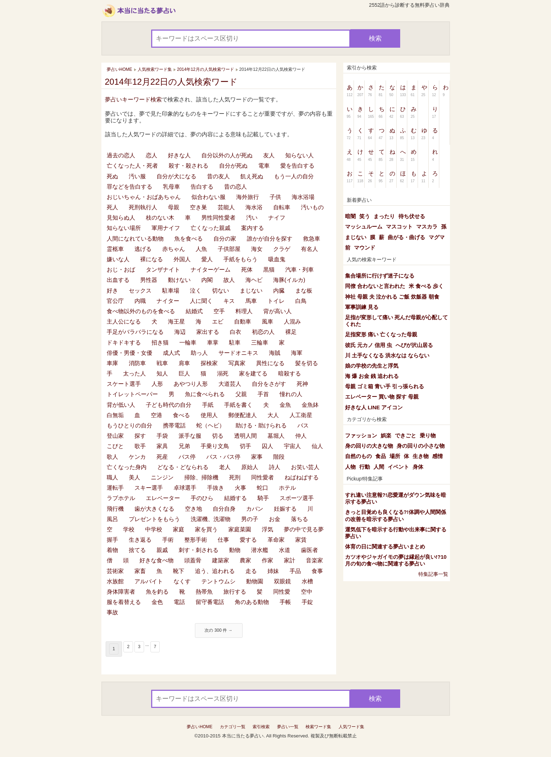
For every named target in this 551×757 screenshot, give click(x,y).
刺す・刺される (198, 550)
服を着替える (124, 602)
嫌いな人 (118, 259)
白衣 (235, 332)
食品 (380, 456)
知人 (162, 373)
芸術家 (115, 571)
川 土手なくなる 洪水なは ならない (387, 355)
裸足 (291, 332)
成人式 (171, 353)
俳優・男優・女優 (129, 353)
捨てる (137, 550)
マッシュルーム (363, 227)
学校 (128, 529)
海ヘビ (254, 280)
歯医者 (309, 550)
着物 (112, 550)
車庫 (112, 363)
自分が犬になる (176, 176)
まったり (384, 216)
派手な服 (190, 436)
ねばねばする (302, 477)
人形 (157, 384)
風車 (267, 322)
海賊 (274, 353)
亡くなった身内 (127, 467)
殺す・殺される (188, 166)
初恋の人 (263, 332)
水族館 (115, 581)
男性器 (148, 280)
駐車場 (170, 291)
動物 (234, 550)
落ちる (299, 519)
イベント (398, 467)
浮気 (267, 529)
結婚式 (194, 311)
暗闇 (350, 216)
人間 (378, 467)
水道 (284, 550)
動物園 (254, 581)
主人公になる (124, 322)
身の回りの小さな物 (421, 446)
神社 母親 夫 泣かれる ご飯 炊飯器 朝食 (392, 297)
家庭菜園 (239, 529)
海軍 (296, 353)
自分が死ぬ (233, 166)
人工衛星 (301, 415)
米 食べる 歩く (426, 286)
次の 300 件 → (218, 630)
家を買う (206, 529)
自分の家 (224, 239)
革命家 (276, 540)
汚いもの (312, 207)
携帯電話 (174, 425)
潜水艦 (259, 550)
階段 (279, 457)
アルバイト (148, 581)
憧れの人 (291, 394)
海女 (257, 249)
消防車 (137, 363)
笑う (364, 216)
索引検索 (261, 726)
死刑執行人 (143, 207)
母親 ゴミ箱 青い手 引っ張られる (384, 386)
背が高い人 (277, 311)
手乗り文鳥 (215, 446)
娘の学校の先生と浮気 (371, 366)
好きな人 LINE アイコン (374, 407)
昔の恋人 (235, 187)
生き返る (140, 540)
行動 (364, 467)
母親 (173, 207)
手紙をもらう (240, 259)
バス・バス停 (223, 457)
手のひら (202, 498)
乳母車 (171, 187)
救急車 (311, 239)
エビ (217, 322)
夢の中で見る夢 (304, 529)
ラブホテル (121, 498)
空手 (219, 311)
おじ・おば (121, 270)
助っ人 (199, 353)
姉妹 (273, 571)
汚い (252, 218)
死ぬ (112, 176)
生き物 (421, 456)
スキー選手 (148, 488)
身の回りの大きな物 (369, 446)
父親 (241, 394)
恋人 (151, 155)
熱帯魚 (204, 592)
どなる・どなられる (182, 467)
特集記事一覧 (433, 574)
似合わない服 (208, 197)
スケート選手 (124, 384)
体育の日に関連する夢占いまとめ (385, 546)
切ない (220, 291)
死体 (247, 270)
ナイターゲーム (211, 270)
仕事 (223, 540)
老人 (225, 467)
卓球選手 (185, 488)
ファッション (361, 435)
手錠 (307, 602)
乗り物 (428, 435)
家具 (162, 446)
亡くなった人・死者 (132, 166)
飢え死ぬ (251, 176)
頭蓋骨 (192, 560)
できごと (405, 435)
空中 (306, 592)
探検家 (209, 363)
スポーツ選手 (297, 498)
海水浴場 (303, 197)
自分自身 (224, 509)
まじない (251, 291)
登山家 (115, 436)
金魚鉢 (310, 405)
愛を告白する (297, 166)
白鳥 (301, 301)
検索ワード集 (318, 726)
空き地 (193, 509)
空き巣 (198, 207)
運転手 (115, 488)
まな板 (303, 291)
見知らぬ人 (121, 218)
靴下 (178, 571)
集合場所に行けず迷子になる (379, 276)
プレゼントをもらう (154, 519)
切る (217, 436)
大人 (273, 415)
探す (140, 436)
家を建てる (253, 373)
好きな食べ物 (156, 560)
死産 (162, 457)
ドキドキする (124, 343)
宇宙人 (292, 446)
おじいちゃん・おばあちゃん (144, 197)
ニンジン (162, 477)
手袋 (162, 436)
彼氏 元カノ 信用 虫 (368, 345)
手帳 (285, 602)
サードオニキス (238, 353)
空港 (156, 415)
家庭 (178, 529)
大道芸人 (229, 384)
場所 (395, 456)
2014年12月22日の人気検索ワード (171, 81)
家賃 (301, 540)
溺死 (222, 373)
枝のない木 (160, 218)
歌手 (140, 446)
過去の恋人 (121, 155)
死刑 (234, 477)
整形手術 (195, 540)
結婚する (235, 498)
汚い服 (137, 176)
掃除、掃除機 (201, 477)
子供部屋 (229, 249)
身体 (418, 467)
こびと (115, 446)
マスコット (399, 227)
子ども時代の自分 (168, 405)
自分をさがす (269, 384)
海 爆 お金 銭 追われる (372, 376)
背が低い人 (121, 405)
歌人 (112, 457)
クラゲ (281, 249)
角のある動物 (252, 602)
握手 (112, 540)
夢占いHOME (199, 726)
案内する (252, 228)
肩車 (184, 363)
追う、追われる (215, 571)
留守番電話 (210, 602)
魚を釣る (157, 592)
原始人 (249, 467)
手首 (263, 394)
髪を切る (306, 363)
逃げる (143, 249)
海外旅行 (247, 197)
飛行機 (115, 509)
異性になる (270, 363)
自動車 (242, 322)
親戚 (162, 550)
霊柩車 (115, 249)
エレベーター (163, 498)
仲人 (301, 436)
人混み (292, 322)
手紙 (207, 405)
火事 (240, 488)
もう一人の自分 (294, 176)
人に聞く (201, 301)
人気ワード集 (351, 726)
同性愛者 (262, 477)
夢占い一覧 (287, 726)
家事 (257, 457)
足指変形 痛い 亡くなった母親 (381, 334)
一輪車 (187, 343)
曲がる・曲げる (406, 237)
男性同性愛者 (218, 218)
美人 (134, 477)
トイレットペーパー (132, 394)
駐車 (234, 343)
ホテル (287, 488)
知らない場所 (124, 228)
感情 (437, 456)
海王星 (176, 322)
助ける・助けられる (261, 425)
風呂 (112, 519)
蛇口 (262, 488)
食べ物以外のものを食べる (141, 311)
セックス (140, 291)
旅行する (234, 592)
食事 (317, 571)
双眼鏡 (282, 581)
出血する (118, 280)
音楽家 (314, 560)
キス (229, 301)
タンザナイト (163, 270)
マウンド (364, 248)
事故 (112, 612)
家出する (207, 332)
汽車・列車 (299, 270)
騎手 (263, 498)
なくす (182, 581)
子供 (275, 197)
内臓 (279, 291)
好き (112, 291)
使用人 (209, 415)
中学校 (153, 529)
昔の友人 (218, 176)
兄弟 (184, 446)
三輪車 (259, 343)
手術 (168, 540)
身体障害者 (121, 592)
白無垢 (115, 415)
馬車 (251, 301)
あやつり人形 (191, 384)
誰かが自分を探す (269, 239)
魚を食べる (188, 239)
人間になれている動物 (135, 239)
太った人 (134, 373)
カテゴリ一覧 (232, 726)
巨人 (184, 373)
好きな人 (179, 155)
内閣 (207, 280)
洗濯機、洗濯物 (211, 519)
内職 (140, 301)
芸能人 (226, 207)
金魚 (285, 405)
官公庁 (115, 301)
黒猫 (269, 270)
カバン (254, 509)
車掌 (212, 343)
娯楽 (386, 435)
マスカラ (427, 227)
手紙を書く (238, 405)
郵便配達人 (242, 415)
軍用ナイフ (166, 228)
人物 (350, 467)
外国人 (182, 259)
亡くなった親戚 (211, 228)
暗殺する (289, 373)
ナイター (168, 301)
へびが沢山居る (414, 345)
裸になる (151, 259)
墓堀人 (276, 436)
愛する (248, 540)
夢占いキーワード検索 (133, 99)
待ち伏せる (411, 216)
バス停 (187, 457)
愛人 (207, 259)
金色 (157, 602)
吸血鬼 (276, 259)
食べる (181, 415)
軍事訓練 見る (361, 307)
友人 (269, 155)
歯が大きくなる (154, 509)
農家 (245, 560)
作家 (267, 560)
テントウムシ (218, 581)
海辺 (180, 332)
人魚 (201, 249)
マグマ (437, 237)
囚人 (267, 446)
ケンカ (137, 457)
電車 (264, 166)
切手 (245, 446)
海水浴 (254, 207)
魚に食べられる (205, 394)
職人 (112, 477)
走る (251, 571)
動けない (179, 280)
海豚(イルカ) (289, 280)
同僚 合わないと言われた (375, 286)
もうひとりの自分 (129, 425)
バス (303, 425)
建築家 (220, 560)
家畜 (140, 571)
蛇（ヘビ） (210, 425)
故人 (229, 280)
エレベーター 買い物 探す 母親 (382, 397)
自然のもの (358, 456)
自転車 (281, 207)
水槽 (307, 581)
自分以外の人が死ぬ (227, 155)
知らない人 (299, 155)
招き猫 (160, 343)
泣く (195, 291)
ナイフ (276, 218)
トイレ (276, 301)
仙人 (317, 446)
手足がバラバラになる (135, 332)
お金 (274, 519)
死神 (302, 384)
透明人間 (245, 436)
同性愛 (281, 592)
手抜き (215, 488)
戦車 (162, 363)
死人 (112, 207)
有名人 (309, 249)
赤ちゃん (173, 249)
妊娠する (285, 509)
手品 (295, 571)
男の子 (249, 519)
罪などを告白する (129, 187)
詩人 (274, 467)
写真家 (236, 363)
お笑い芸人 (305, 467)
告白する (202, 187)
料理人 (244, 311)
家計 (289, 560)
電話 (179, 602)
